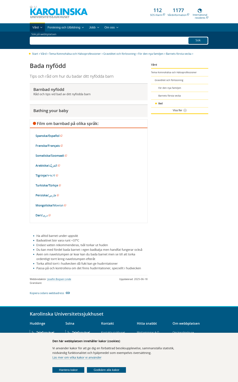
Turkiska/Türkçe (48, 185)
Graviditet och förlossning (119, 54)
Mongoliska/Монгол (50, 205)
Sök (198, 40)
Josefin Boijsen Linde (59, 279)
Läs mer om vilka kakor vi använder (76, 357)
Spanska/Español (48, 136)
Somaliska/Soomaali (51, 156)
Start (35, 54)
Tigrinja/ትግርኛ (46, 175)
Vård (44, 54)
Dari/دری (42, 215)
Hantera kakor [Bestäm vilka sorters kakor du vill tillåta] (68, 370)
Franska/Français (48, 146)
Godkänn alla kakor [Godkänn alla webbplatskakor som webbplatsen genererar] (106, 370)
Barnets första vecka (178, 54)
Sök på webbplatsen (45, 40)
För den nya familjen (150, 54)
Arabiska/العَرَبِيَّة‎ (47, 165)
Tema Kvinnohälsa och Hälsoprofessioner (75, 54)
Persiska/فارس (47, 195)
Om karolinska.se (183, 332)
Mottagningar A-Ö (148, 332)
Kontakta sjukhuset (113, 332)
